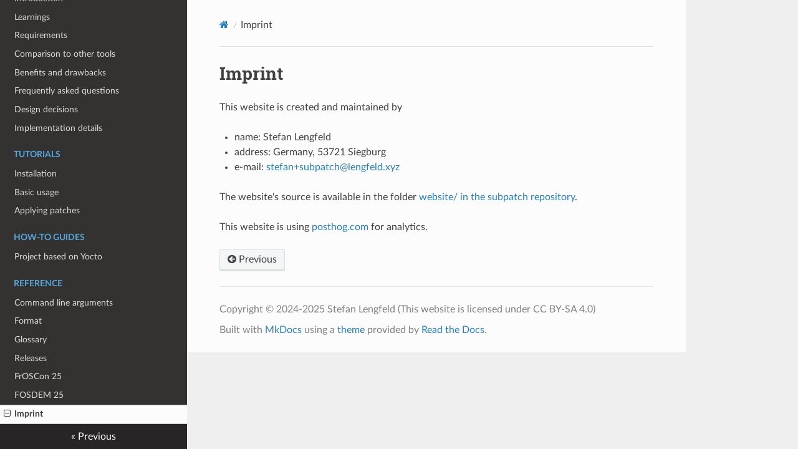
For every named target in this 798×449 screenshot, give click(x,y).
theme (351, 330)
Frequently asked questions (66, 90)
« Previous (93, 437)
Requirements (40, 35)
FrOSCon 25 (38, 376)
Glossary (30, 339)
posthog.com (340, 227)
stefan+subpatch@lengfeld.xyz (333, 167)
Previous (252, 259)
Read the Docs (452, 330)
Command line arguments (63, 302)
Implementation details (58, 128)
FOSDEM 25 (39, 395)
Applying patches (47, 210)
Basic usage (36, 192)
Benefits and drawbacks (60, 72)
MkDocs (283, 330)
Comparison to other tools (64, 54)
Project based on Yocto (58, 256)
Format (28, 321)
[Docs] (224, 24)
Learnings (32, 17)
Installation (35, 173)
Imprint (23, 414)
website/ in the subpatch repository (497, 197)
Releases (30, 358)
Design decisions (46, 109)
